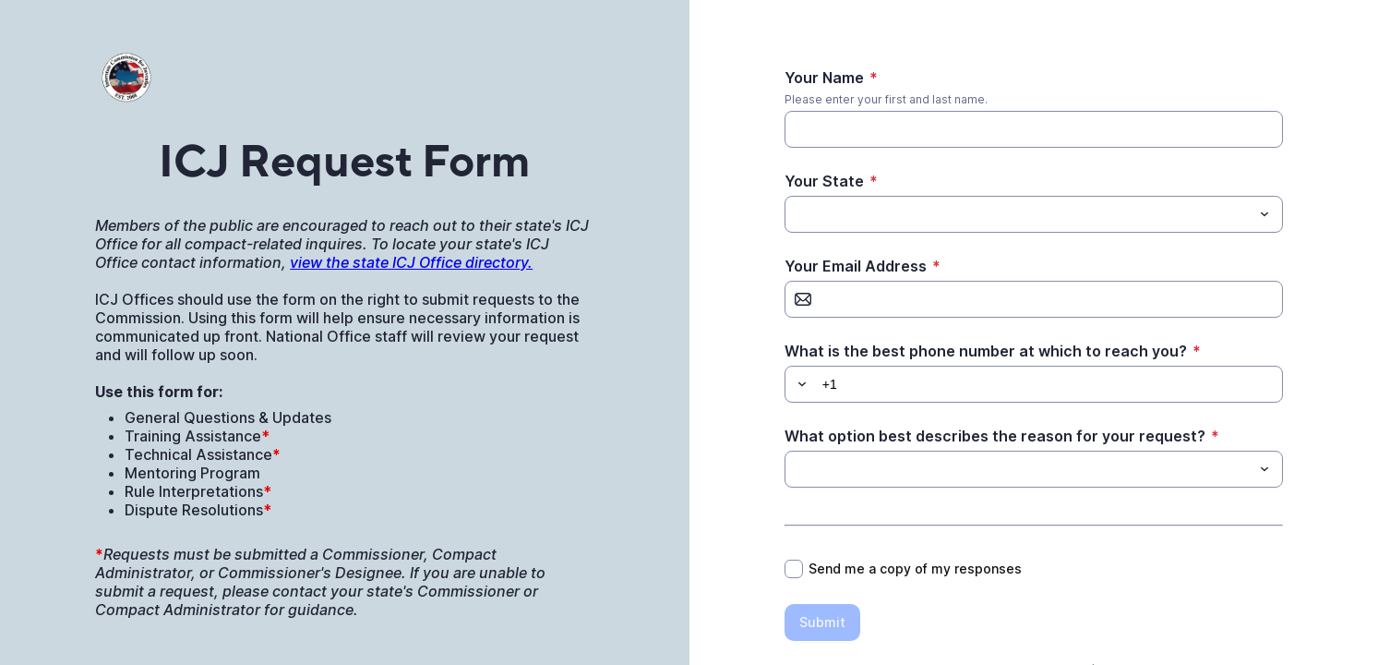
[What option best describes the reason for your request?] (1018, 469)
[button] (799, 384)
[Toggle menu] (1264, 214)
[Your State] (1018, 214)
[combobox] (1034, 214)
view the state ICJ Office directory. (411, 262)
